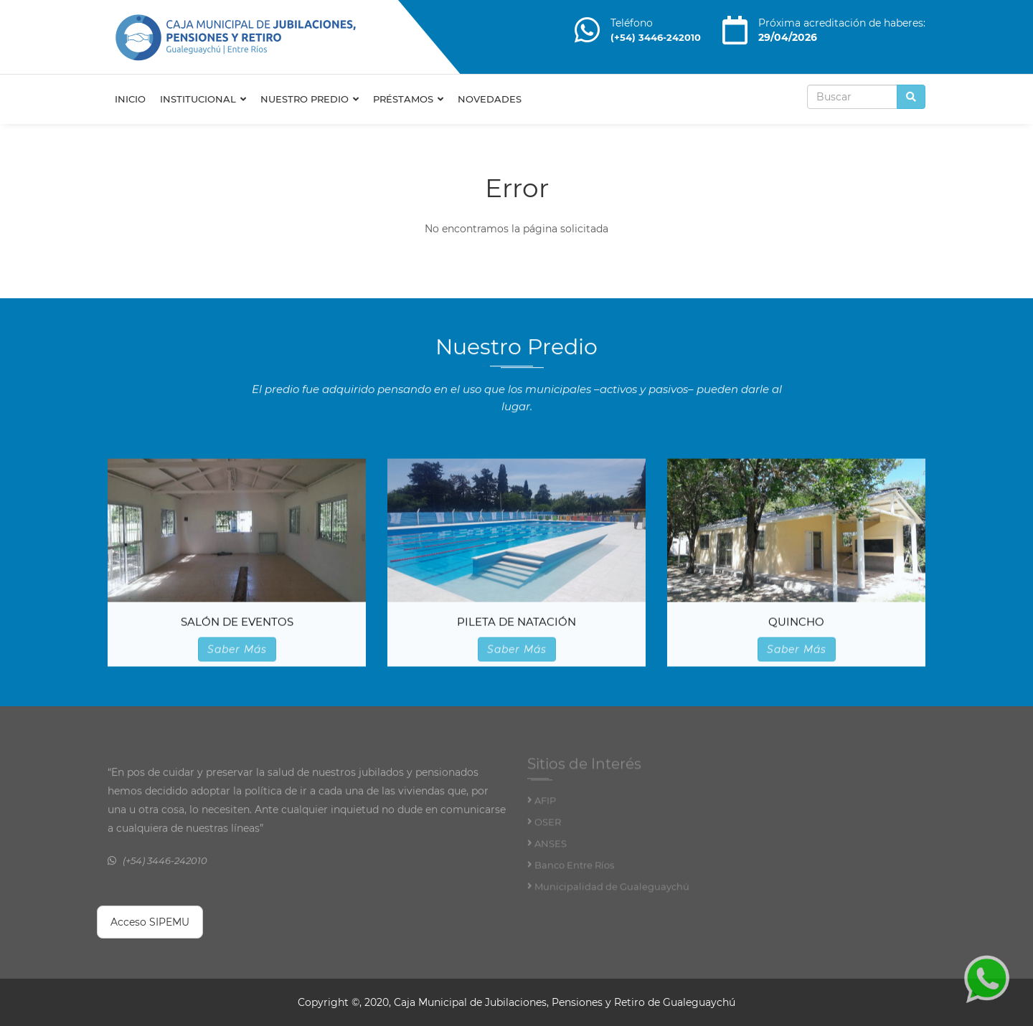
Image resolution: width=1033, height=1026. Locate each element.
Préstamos (408, 99)
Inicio (130, 99)
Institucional (203, 99)
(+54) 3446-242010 (655, 37)
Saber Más (237, 649)
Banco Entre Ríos (574, 868)
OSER (547, 825)
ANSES (550, 846)
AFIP (545, 803)
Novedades (490, 99)
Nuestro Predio (309, 99)
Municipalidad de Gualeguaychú (611, 890)
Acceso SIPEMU (149, 922)
